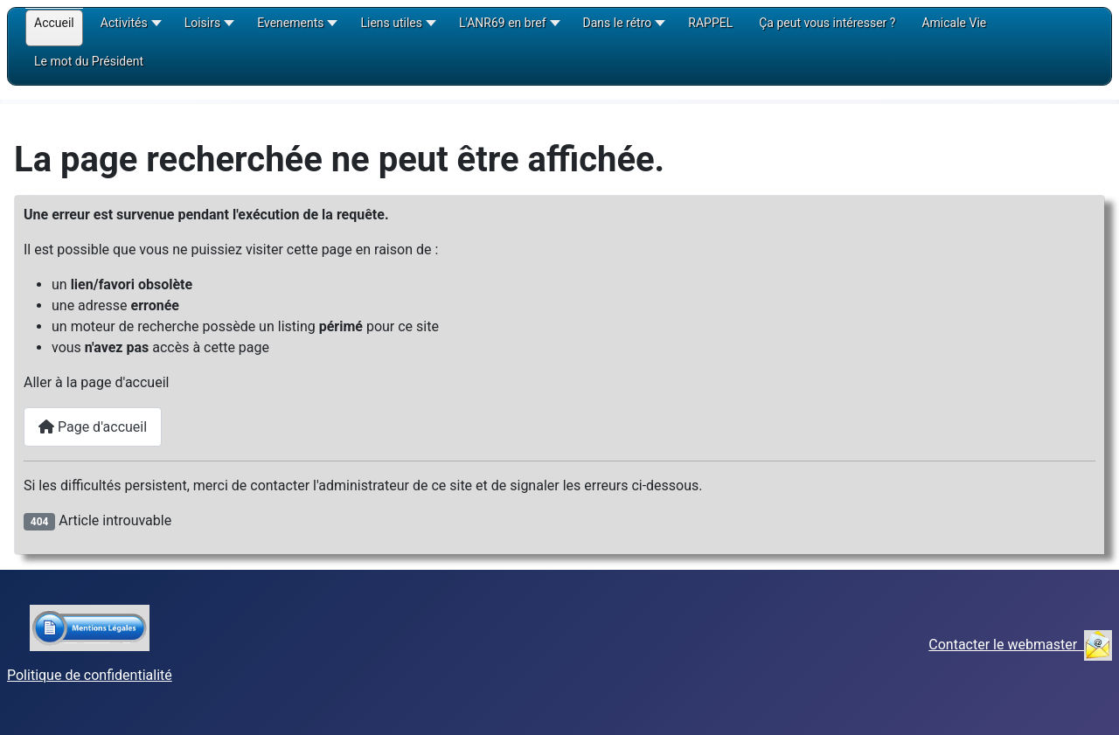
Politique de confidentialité (89, 675)
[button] (129, 29)
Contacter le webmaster (1020, 644)
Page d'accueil (92, 427)
